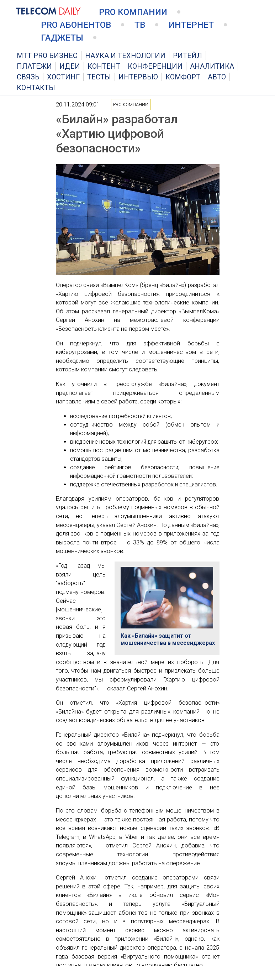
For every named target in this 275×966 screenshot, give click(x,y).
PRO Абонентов (76, 25)
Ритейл (187, 55)
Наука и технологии (125, 55)
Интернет (191, 25)
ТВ (139, 25)
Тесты (99, 77)
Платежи (34, 66)
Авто (217, 77)
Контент (104, 66)
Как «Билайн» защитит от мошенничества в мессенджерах (168, 639)
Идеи (69, 66)
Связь (28, 77)
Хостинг (63, 77)
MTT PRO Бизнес (47, 55)
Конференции (155, 66)
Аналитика (212, 66)
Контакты (36, 87)
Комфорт (182, 77)
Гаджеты (62, 38)
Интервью (138, 77)
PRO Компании (133, 12)
